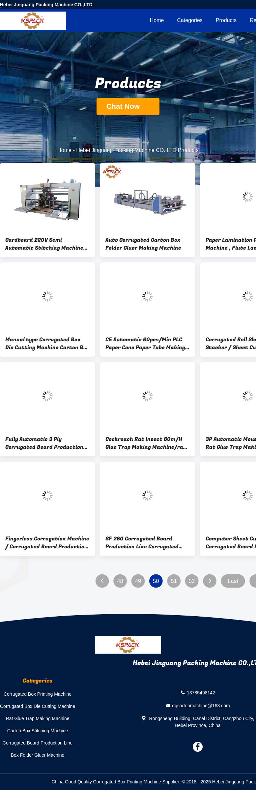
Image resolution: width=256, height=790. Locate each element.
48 (120, 581)
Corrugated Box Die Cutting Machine (37, 706)
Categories (189, 20)
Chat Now (128, 106)
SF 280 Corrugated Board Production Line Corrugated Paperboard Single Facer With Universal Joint (144, 543)
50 (156, 581)
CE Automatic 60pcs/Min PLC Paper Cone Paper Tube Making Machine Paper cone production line (146, 343)
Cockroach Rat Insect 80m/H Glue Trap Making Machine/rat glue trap (145, 443)
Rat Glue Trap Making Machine (38, 718)
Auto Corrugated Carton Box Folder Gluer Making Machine (143, 244)
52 (192, 581)
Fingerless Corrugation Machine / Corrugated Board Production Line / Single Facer (47, 543)
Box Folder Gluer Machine (38, 755)
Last (233, 581)
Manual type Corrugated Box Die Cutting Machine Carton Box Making (47, 343)
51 (174, 581)
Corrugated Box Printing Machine (37, 694)
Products (226, 20)
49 (138, 581)
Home (157, 20)
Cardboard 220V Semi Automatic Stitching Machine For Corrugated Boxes (44, 244)
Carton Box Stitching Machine (37, 730)
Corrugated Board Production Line (37, 742)
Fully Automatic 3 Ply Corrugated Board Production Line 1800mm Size (44, 443)
